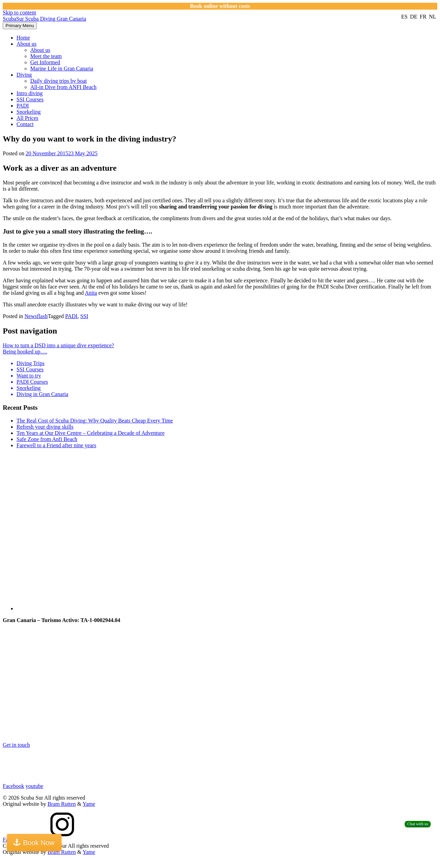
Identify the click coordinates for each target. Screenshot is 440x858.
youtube (34, 786)
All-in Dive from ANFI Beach (63, 87)
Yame (88, 804)
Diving (24, 75)
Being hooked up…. (25, 351)
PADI (22, 106)
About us (26, 44)
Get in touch (16, 745)
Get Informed (45, 62)
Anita (91, 293)
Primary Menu (20, 25)
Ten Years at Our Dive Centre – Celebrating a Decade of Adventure (90, 433)
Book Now (38, 842)
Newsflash (36, 316)
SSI (84, 316)
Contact (25, 124)
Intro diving (29, 93)
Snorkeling (28, 112)
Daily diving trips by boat (58, 81)
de (414, 17)
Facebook (13, 786)
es (405, 17)
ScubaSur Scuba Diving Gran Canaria (44, 19)
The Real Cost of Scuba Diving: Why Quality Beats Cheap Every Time (94, 421)
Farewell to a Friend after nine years (56, 445)
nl (432, 17)
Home (23, 38)
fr (424, 17)
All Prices (27, 118)
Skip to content (19, 12)
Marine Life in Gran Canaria (61, 68)
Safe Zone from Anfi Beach (46, 439)
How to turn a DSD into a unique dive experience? (58, 345)
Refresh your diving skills (45, 427)
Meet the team (46, 56)
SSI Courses (30, 99)
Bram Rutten (61, 804)
